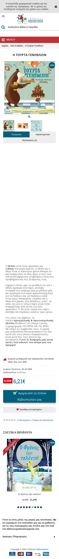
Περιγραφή (16, 134)
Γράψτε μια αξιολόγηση (42, 420)
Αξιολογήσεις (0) (29, 140)
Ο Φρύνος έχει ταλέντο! (29, 494)
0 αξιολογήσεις (24, 420)
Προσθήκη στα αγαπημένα (31, 409)
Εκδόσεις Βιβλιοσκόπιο (38, 549)
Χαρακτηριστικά (43, 134)
